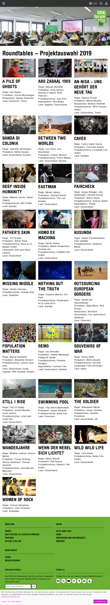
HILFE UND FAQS (63, 531)
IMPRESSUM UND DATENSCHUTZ (71, 538)
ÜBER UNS (9, 524)
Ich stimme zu (100, 601)
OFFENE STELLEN (13, 541)
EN (95, 3)
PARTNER (9, 538)
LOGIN (8, 557)
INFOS (59, 524)
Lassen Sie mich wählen (11, 601)
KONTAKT (60, 541)
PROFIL (8, 531)
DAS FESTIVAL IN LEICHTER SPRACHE (22, 534)
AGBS (58, 534)
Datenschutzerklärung (10, 597)
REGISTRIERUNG (12, 560)
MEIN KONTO (11, 550)
